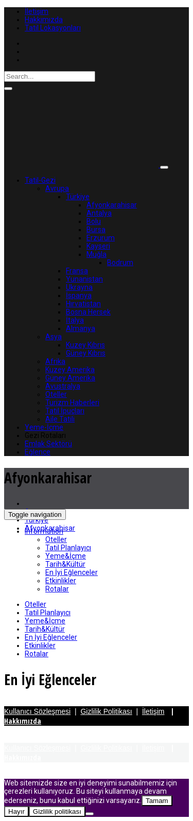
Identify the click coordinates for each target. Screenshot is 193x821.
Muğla (96, 254)
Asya (53, 337)
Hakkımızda (44, 19)
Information (44, 531)
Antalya (99, 213)
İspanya (79, 295)
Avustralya (62, 386)
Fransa (77, 271)
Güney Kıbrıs (86, 353)
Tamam (157, 801)
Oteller (56, 394)
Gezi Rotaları (45, 435)
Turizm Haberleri (72, 402)
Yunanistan (84, 279)
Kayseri (98, 246)
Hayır (16, 811)
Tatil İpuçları (64, 411)
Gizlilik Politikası (106, 711)
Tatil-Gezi (40, 180)
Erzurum (100, 238)
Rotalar (57, 589)
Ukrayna (79, 287)
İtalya (75, 320)
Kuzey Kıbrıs (85, 345)
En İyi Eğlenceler (71, 572)
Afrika (55, 361)
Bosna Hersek (88, 312)
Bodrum (120, 262)
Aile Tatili (60, 419)
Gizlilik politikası (57, 811)
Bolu (93, 221)
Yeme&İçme (65, 556)
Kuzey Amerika (70, 369)
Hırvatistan (83, 304)
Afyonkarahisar (111, 205)
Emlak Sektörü (48, 444)
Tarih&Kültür (65, 564)
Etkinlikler (60, 581)
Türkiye (78, 197)
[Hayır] (89, 813)
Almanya (80, 328)
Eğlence (37, 452)
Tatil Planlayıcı (68, 548)
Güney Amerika (70, 378)
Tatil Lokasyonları (53, 28)
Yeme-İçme (44, 427)
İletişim (36, 11)
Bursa (96, 229)
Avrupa (57, 188)
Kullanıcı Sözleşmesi (37, 711)
